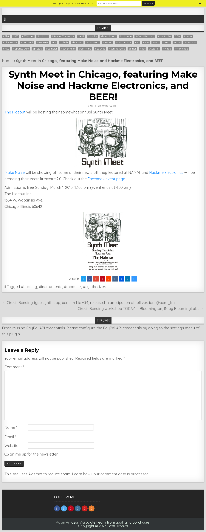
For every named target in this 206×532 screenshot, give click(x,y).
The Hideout (14, 112)
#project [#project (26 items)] (37, 48)
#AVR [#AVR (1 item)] (81, 36)
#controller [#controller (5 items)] (164, 36)
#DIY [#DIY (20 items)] (177, 36)
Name (10, 427)
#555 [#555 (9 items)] (15, 36)
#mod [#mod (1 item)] (177, 42)
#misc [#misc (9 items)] (166, 42)
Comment (14, 367)
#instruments (50, 286)
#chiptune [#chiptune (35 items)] (126, 36)
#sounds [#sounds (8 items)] (100, 48)
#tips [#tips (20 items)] (142, 48)
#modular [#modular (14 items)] (190, 42)
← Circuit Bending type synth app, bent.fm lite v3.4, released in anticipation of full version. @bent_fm (88, 302)
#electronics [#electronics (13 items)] (10, 42)
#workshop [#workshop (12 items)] (181, 48)
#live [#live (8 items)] (146, 42)
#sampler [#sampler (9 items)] (51, 48)
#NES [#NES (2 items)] (6, 48)
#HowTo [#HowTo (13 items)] (107, 42)
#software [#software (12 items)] (85, 48)
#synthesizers (95, 286)
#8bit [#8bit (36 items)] (6, 36)
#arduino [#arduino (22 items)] (42, 36)
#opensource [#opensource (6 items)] (21, 48)
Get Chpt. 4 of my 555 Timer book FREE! (73, 3)
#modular (72, 286)
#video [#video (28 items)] (167, 48)
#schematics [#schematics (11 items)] (68, 48)
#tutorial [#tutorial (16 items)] (154, 48)
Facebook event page (106, 178)
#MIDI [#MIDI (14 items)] (155, 42)
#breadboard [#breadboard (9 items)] (108, 36)
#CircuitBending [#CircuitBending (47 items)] (144, 36)
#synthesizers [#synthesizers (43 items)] (117, 48)
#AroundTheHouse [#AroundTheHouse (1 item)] (63, 36)
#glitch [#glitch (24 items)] (64, 42)
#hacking (29, 286)
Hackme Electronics (166, 172)
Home (7, 60)
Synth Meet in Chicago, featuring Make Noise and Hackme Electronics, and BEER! (103, 85)
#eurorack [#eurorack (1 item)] (27, 42)
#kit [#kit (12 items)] (137, 42)
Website (11, 445)
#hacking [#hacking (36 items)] (77, 42)
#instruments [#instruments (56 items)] (123, 42)
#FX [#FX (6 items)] (54, 42)
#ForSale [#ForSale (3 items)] (42, 42)
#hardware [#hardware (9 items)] (92, 42)
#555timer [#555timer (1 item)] (28, 36)
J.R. (91, 105)
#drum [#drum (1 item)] (188, 36)
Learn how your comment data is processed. (110, 474)
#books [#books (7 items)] (92, 36)
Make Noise (14, 172)
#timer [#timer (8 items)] (132, 48)
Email (10, 436)
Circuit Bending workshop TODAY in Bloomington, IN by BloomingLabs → (141, 308)
